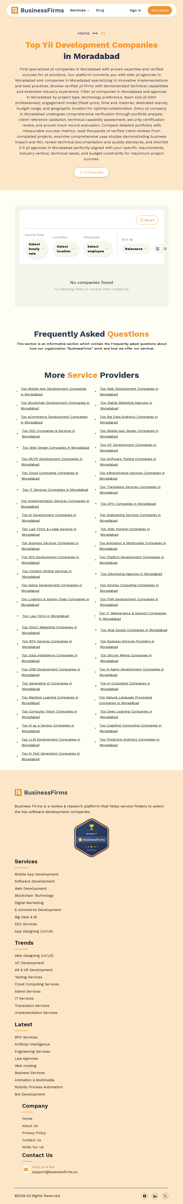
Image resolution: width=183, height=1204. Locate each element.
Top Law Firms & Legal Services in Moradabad (49, 531)
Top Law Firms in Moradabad (45, 616)
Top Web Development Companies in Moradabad (129, 391)
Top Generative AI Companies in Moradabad (47, 686)
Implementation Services (36, 1013)
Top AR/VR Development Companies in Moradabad (52, 461)
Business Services (30, 1073)
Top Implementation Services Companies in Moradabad (55, 503)
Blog (100, 10)
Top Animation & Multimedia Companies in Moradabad (132, 545)
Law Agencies (26, 1058)
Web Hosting (25, 1066)
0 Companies (91, 172)
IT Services (24, 998)
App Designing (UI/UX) (34, 931)
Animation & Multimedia (34, 1080)
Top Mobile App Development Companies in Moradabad (53, 391)
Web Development (31, 888)
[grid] (157, 249)
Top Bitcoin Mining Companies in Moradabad (126, 658)
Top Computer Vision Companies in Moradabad (49, 714)
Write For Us (33, 1147)
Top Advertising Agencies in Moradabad (131, 574)
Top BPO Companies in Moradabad (128, 504)
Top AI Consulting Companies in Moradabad (125, 686)
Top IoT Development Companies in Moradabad (128, 447)
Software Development (35, 881)
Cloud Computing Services (37, 984)
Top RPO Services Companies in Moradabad (47, 644)
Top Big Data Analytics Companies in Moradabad (129, 419)
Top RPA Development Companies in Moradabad (50, 559)
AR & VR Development (34, 970)
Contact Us (31, 1140)
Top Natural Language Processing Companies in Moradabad (125, 700)
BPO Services (26, 1037)
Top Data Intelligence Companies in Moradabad (50, 658)
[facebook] (144, 1196)
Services (80, 10)
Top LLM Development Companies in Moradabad (51, 742)
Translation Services (32, 1006)
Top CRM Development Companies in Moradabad (51, 672)
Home (84, 33)
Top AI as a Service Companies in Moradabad (48, 728)
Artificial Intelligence (32, 1044)
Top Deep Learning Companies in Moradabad (126, 714)
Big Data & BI (26, 917)
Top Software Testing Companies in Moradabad (128, 461)
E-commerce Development (38, 910)
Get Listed (159, 10)
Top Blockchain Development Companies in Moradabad (55, 405)
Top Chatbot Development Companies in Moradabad (131, 559)
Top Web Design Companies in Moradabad (55, 447)
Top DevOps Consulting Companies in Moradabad (129, 588)
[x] (165, 1196)
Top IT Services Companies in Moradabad (55, 490)
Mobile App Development (36, 874)
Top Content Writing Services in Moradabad (47, 573)
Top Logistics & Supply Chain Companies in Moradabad (55, 602)
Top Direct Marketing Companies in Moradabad (49, 630)
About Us (30, 1126)
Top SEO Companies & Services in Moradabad (48, 433)
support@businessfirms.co (55, 1172)
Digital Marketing (29, 903)
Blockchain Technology (34, 895)
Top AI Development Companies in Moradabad (49, 517)
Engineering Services (32, 1051)
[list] (165, 249)
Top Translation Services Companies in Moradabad (130, 489)
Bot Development (30, 1094)
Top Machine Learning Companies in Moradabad (50, 700)
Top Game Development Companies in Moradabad (51, 588)
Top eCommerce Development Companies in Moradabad (54, 419)
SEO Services (26, 924)
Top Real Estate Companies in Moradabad (133, 630)
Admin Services (28, 991)
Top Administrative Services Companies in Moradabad (132, 475)
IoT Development (29, 963)
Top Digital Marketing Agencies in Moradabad (126, 405)
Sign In (135, 10)
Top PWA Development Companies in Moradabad (129, 602)
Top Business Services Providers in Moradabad (127, 644)
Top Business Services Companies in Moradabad (50, 545)
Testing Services (28, 977)
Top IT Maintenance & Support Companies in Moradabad (132, 616)
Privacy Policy (34, 1133)
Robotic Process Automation (39, 1087)
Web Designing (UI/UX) (34, 956)
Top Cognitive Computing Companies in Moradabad (130, 728)
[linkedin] (155, 1196)
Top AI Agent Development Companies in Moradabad (131, 672)
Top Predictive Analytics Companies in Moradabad (129, 742)
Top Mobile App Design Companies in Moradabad (129, 433)
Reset (147, 220)
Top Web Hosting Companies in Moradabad (125, 531)
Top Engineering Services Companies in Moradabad (130, 517)
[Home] (38, 10)
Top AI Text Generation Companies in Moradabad (51, 756)
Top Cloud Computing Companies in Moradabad (50, 475)
